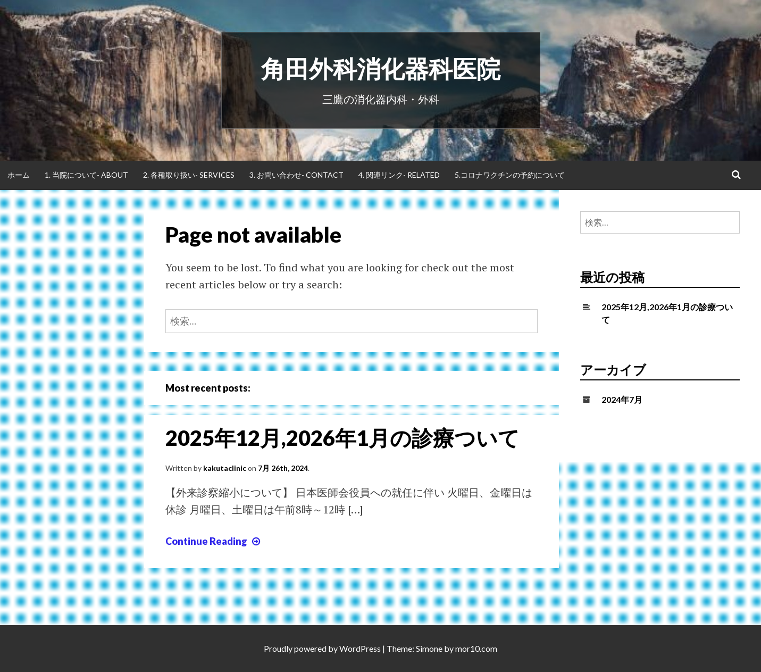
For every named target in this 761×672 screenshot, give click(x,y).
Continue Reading (214, 541)
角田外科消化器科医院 (380, 68)
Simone (429, 648)
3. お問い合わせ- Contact (296, 174)
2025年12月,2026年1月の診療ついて (342, 438)
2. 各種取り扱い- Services (189, 174)
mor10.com (476, 648)
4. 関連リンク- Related (399, 174)
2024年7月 (621, 399)
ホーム (18, 174)
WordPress (360, 648)
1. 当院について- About (86, 174)
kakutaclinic (224, 467)
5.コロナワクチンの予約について (510, 174)
